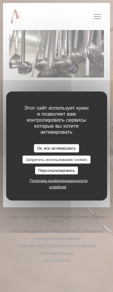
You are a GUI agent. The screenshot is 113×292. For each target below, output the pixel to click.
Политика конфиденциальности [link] (59, 180)
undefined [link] (57, 186)
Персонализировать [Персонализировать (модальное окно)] (56, 170)
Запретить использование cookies (56, 159)
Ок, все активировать (56, 148)
